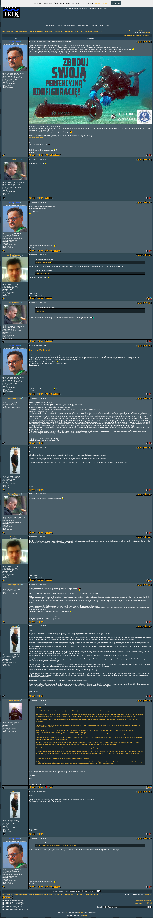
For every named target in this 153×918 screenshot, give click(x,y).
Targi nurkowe (68, 31)
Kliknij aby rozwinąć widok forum (41, 31)
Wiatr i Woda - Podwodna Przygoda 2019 (88, 31)
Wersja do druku (147, 902)
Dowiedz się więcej (102, 3)
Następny (149, 32)
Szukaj (63, 25)
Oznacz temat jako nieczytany (143, 903)
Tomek (14, 447)
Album (107, 25)
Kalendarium (58, 31)
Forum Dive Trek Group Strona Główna (15, 31)
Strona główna (50, 25)
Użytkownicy (71, 25)
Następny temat (146, 31)
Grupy (79, 25)
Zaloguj (101, 25)
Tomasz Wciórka (14, 159)
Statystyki (85, 25)
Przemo (81, 912)
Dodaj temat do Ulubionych (144, 900)
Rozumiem (116, 3)
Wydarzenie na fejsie (36, 137)
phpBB (67, 912)
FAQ (58, 25)
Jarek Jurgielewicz (14, 398)
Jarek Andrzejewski (14, 255)
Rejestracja (93, 25)
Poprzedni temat (134, 31)
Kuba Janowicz (14, 700)
